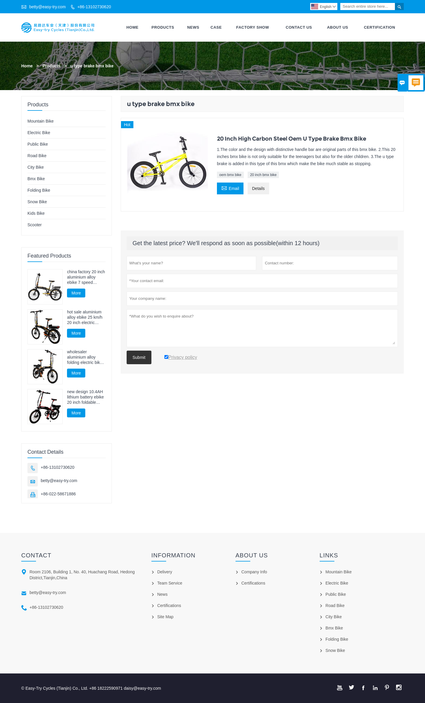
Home (132, 27)
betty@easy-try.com (47, 6)
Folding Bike (38, 190)
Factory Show (252, 27)
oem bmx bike (230, 175)
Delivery (164, 571)
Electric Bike (38, 132)
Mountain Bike (40, 121)
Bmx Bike (36, 178)
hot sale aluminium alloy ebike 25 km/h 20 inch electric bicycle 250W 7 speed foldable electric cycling (84, 317)
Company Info (254, 571)
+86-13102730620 (94, 6)
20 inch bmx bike (263, 175)
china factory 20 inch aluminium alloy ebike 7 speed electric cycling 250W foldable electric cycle (86, 277)
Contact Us (299, 27)
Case (216, 27)
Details (258, 188)
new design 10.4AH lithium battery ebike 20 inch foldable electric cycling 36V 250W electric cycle (85, 397)
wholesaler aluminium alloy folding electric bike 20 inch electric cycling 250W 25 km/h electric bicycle (85, 357)
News (193, 27)
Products (162, 27)
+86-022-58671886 (58, 494)
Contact (36, 555)
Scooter (34, 224)
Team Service (169, 583)
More (76, 293)
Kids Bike (36, 213)
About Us (337, 27)
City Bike (35, 167)
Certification (379, 27)
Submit (139, 357)
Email (230, 188)
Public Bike (37, 144)
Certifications (169, 605)
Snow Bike (37, 201)
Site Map (165, 616)
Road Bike (37, 155)
